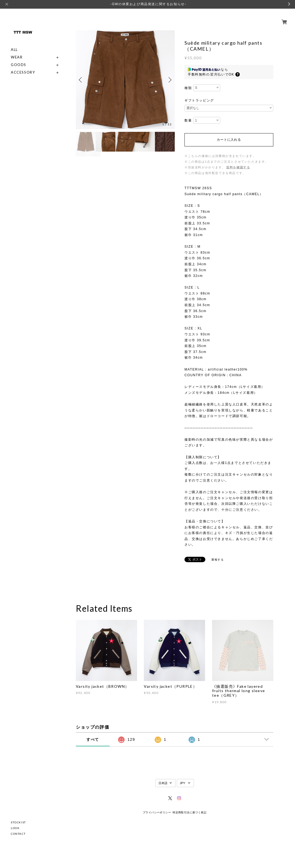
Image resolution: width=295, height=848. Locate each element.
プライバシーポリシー (157, 812)
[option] (125, 79)
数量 (188, 120)
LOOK (15, 828)
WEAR (16, 51)
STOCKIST (18, 822)
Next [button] (169, 79)
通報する (217, 559)
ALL (14, 43)
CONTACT (18, 833)
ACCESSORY (23, 66)
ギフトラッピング (199, 100)
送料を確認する (238, 167)
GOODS (18, 58)
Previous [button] (81, 79)
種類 (188, 88)
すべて (92, 739)
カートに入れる (229, 140)
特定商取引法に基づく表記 (189, 812)
